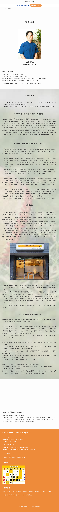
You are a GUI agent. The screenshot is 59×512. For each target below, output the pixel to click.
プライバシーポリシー (29, 503)
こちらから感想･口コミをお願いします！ (13, 457)
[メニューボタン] (57, 2)
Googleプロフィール (8, 454)
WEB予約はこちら (36, 5)
